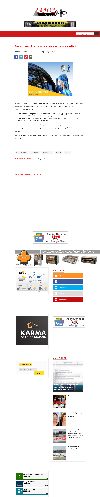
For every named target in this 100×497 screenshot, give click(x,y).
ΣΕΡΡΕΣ (58, 153)
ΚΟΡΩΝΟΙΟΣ (34, 153)
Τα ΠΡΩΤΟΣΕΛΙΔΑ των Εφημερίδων (74, 448)
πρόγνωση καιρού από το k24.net (33, 291)
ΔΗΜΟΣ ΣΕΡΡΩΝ (21, 153)
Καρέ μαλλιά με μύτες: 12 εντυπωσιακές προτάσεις (75, 415)
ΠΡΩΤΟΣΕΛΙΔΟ (47, 153)
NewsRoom (54, 51)
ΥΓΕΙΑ (67, 153)
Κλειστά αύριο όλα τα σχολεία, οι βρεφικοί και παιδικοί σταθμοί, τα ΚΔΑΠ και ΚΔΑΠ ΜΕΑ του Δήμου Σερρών (75, 433)
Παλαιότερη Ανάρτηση (41, 159)
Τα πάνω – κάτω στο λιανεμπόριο (74, 397)
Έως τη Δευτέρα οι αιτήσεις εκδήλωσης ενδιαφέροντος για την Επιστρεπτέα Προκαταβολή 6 (67, 386)
